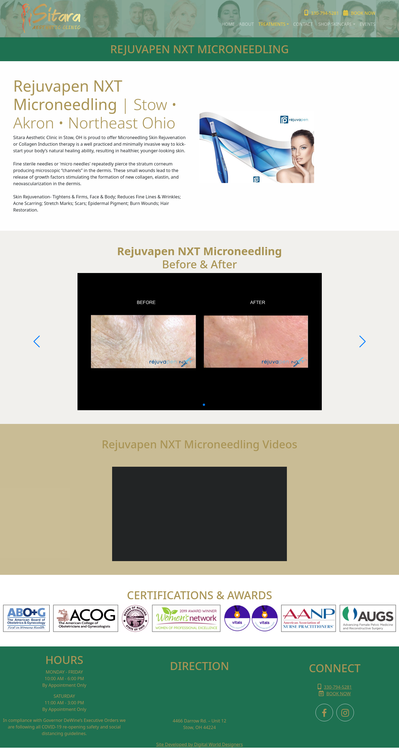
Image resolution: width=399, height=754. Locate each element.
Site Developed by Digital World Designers (199, 744)
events (367, 24)
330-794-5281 (321, 13)
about (246, 24)
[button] (195, 405)
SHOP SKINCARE (335, 24)
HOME (228, 24)
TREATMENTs (272, 24)
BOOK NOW (335, 694)
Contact (303, 24)
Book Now (359, 13)
